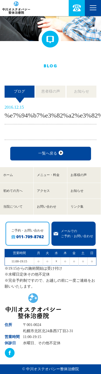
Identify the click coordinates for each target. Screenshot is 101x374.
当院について (13, 206)
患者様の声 (50, 91)
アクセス (43, 191)
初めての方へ (13, 191)
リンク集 (77, 206)
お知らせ (81, 91)
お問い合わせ (46, 206)
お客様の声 (79, 175)
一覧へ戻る (50, 153)
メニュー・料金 (48, 175)
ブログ (19, 91)
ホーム (8, 175)
